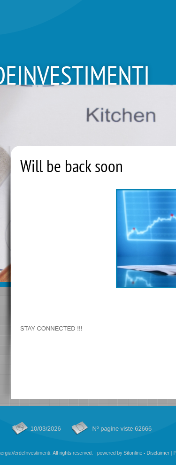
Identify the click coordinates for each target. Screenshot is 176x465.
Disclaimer (157, 453)
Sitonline (132, 453)
